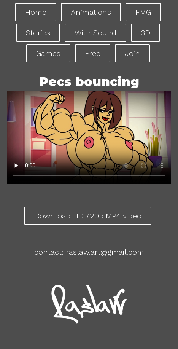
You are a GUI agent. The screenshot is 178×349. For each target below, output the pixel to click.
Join (132, 53)
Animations (91, 12)
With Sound (95, 32)
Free (92, 53)
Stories (38, 32)
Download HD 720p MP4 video (87, 215)
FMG (143, 12)
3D (145, 32)
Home (35, 12)
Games (48, 53)
